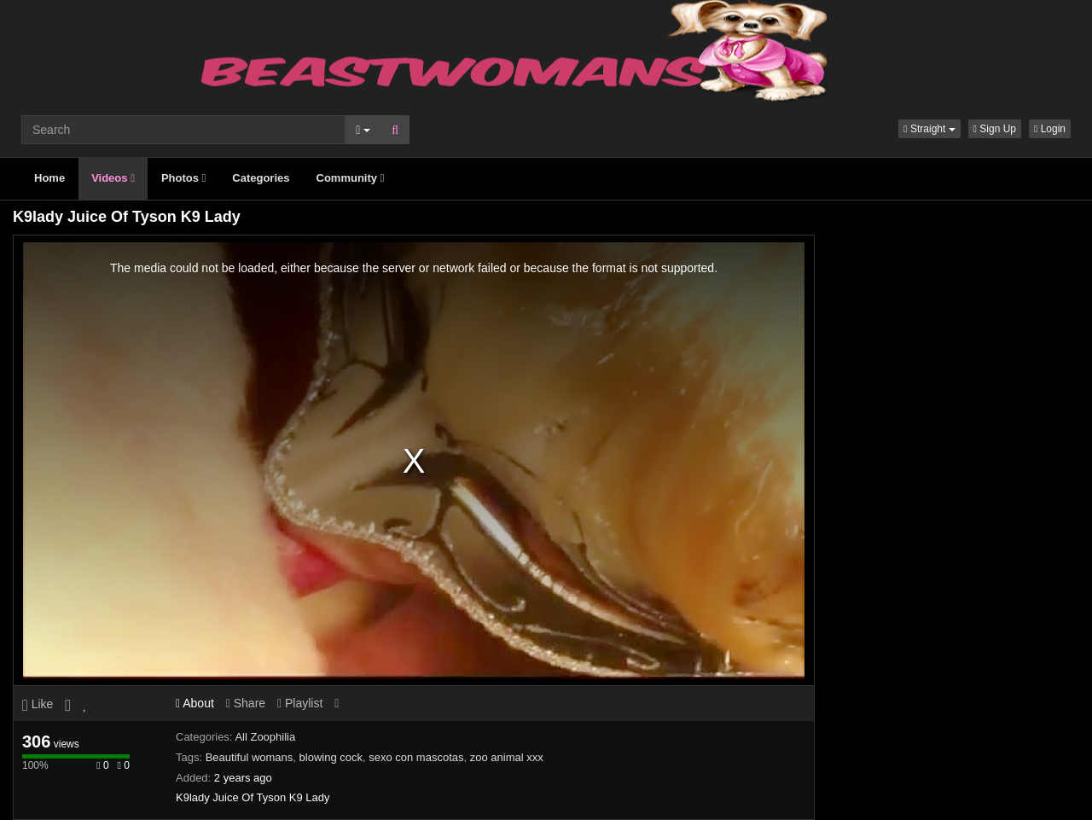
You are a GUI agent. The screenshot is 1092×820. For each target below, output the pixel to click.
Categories (260, 178)
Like (37, 704)
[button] (929, 128)
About (195, 703)
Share (245, 703)
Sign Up (994, 129)
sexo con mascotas (416, 757)
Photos (183, 178)
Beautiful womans (249, 757)
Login (1050, 129)
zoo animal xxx (506, 757)
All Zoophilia (265, 736)
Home (49, 178)
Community (351, 178)
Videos (113, 178)
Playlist (299, 703)
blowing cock (331, 757)
